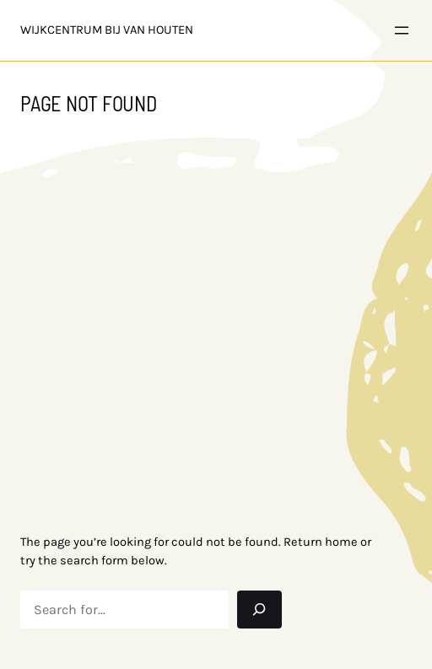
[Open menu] (402, 30)
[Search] (259, 610)
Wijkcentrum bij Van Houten (106, 30)
